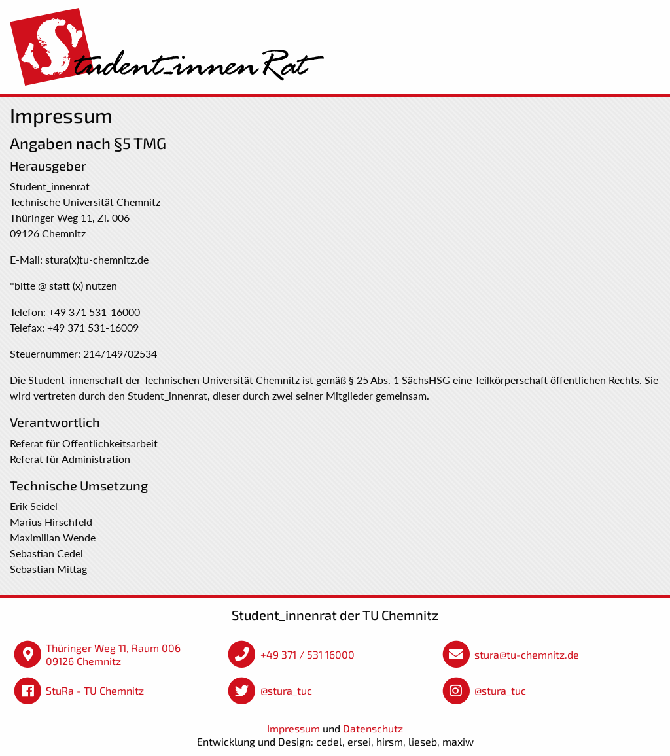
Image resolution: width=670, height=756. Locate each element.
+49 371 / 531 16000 (307, 654)
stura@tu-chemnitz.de (526, 654)
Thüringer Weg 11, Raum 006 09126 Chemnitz (113, 654)
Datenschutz (373, 728)
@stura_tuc (286, 690)
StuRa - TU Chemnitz (95, 690)
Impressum (293, 728)
